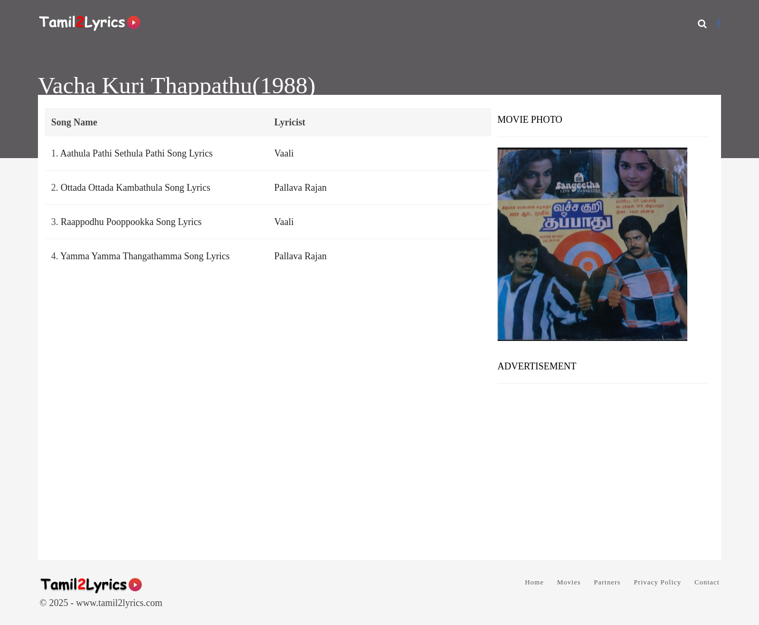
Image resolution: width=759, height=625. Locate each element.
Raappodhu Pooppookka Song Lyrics (131, 222)
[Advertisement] (603, 468)
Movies (569, 582)
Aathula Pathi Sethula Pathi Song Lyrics (136, 153)
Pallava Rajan (300, 187)
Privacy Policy (657, 582)
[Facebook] (718, 23)
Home (534, 582)
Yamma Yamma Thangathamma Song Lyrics (144, 256)
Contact (707, 582)
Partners (607, 582)
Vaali (284, 153)
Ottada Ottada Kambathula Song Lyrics (135, 187)
